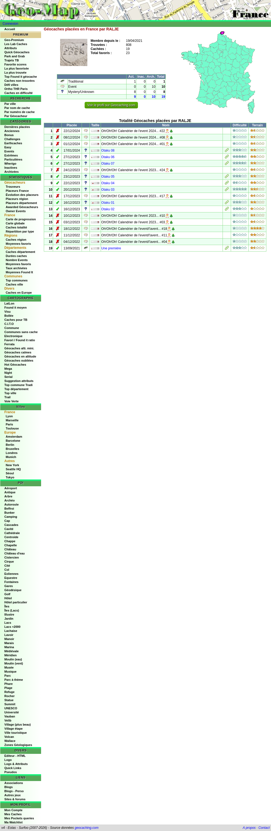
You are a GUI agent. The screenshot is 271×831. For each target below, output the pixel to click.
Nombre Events (17, 260)
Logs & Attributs (16, 764)
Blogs (8, 787)
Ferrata (9, 344)
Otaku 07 (108, 163)
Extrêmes (11, 155)
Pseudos (10, 772)
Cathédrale (12, 533)
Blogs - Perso (14, 791)
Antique (10, 492)
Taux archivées (16, 268)
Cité (7, 565)
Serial (8, 376)
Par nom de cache (17, 107)
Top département (16, 389)
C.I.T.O (9, 323)
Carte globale (15, 223)
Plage (8, 687)
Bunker (9, 512)
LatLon (9, 303)
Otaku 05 (108, 176)
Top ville (10, 393)
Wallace (10, 740)
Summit (9, 704)
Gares (8, 586)
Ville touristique (15, 732)
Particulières (13, 159)
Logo (8, 759)
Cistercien (11, 557)
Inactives (10, 167)
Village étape (13, 728)
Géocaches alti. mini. (19, 348)
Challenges (12, 139)
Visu (7, 311)
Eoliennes (11, 573)
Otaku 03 (108, 190)
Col (6, 569)
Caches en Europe (19, 292)
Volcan (9, 736)
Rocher (9, 696)
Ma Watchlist (13, 822)
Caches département (20, 251)
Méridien (10, 655)
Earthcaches (13, 143)
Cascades (11, 524)
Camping (10, 516)
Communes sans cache (21, 332)
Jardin (8, 618)
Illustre (9, 614)
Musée (9, 667)
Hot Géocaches (15, 364)
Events (9, 151)
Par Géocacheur (15, 116)
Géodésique (12, 590)
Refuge (9, 692)
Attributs (10, 48)
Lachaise (10, 630)
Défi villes (11, 84)
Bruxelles (12, 448)
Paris (9, 424)
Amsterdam (14, 436)
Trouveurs (13, 186)
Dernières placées (17, 126)
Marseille (12, 420)
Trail (7, 397)
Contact (264, 828)
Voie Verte (11, 401)
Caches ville (14, 284)
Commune (11, 328)
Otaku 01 (108, 203)
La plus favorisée (16, 68)
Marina (9, 647)
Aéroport (10, 488)
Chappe (9, 541)
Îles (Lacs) (11, 610)
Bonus (9, 135)
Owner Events (16, 211)
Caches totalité (16, 227)
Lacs (7, 622)
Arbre (8, 496)
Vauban (9, 716)
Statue (9, 700)
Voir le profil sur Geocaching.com (111, 105)
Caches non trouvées (19, 80)
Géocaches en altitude (20, 356)
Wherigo (10, 163)
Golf (7, 594)
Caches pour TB (15, 319)
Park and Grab (14, 56)
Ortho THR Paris (16, 88)
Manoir (9, 639)
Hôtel (8, 598)
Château (10, 549)
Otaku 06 (108, 157)
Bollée (8, 315)
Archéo (9, 500)
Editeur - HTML (15, 755)
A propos (249, 828)
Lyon (9, 416)
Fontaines (11, 582)
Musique (10, 671)
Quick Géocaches (16, 52)
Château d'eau (14, 553)
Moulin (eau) (13, 659)
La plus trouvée (15, 72)
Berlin (10, 444)
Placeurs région (17, 198)
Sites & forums (15, 799)
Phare (8, 683)
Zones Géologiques (18, 745)
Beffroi (9, 508)
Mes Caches (13, 814)
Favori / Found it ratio (19, 340)
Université (11, 712)
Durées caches (16, 256)
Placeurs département (21, 203)
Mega (8, 368)
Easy (7, 147)
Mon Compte (13, 810)
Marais (9, 643)
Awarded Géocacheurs (22, 207)
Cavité (8, 529)
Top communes (16, 280)
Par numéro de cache (19, 112)
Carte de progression (21, 219)
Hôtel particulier (15, 602)
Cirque (9, 561)
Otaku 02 (108, 209)
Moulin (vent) (13, 663)
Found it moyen (15, 307)
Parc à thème (13, 679)
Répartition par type (20, 231)
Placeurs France (17, 190)
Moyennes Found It (19, 272)
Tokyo (10, 477)
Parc (7, 675)
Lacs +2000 (12, 626)
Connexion (10, 24)
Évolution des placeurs (22, 194)
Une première (111, 248)
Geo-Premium (14, 40)
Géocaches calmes (17, 352)
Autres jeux (12, 795)
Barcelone (13, 440)
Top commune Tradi (18, 385)
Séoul (10, 473)
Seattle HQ (13, 469)
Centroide (11, 537)
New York (12, 465)
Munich (11, 457)
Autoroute (11, 504)
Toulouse (12, 428)
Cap (7, 520)
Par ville (10, 103)
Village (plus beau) (17, 724)
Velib (7, 720)
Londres (11, 452)
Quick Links (12, 768)
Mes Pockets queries (19, 818)
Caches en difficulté (18, 93)
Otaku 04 (108, 183)
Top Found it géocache (20, 76)
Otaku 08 (108, 150)
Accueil (9, 29)
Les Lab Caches (15, 44)
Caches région (16, 239)
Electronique (13, 336)
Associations (13, 783)
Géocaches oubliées (18, 360)
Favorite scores (15, 64)
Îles (6, 606)
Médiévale (11, 651)
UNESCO (10, 708)
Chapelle (10, 545)
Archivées (11, 171)
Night (8, 372)
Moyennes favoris (18, 243)
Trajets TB (11, 60)
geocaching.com (86, 828)
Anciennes (12, 131)
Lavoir (8, 634)
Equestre (10, 577)
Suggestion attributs (18, 380)
